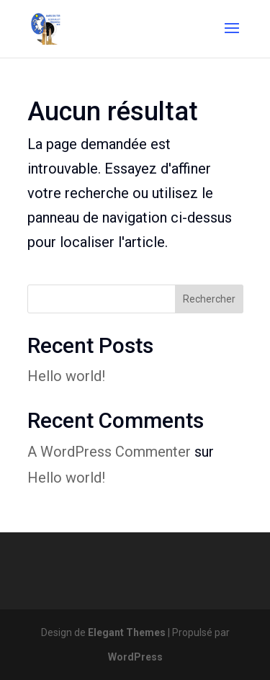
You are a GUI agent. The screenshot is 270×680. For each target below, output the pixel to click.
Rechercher (209, 299)
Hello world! (66, 376)
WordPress (135, 657)
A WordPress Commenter (109, 451)
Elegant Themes (127, 632)
